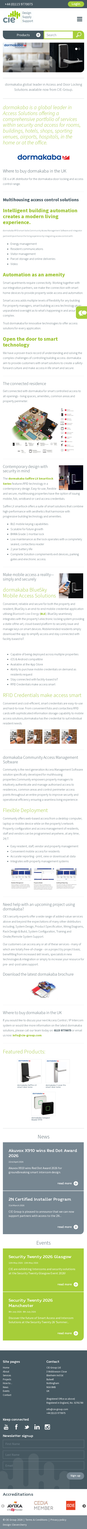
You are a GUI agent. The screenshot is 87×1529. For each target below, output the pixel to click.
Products (29, 35)
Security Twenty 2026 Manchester (31, 1303)
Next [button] (84, 1506)
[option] (16, 1506)
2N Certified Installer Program (40, 1199)
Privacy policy (58, 1519)
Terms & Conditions (36, 1519)
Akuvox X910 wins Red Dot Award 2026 (43, 1153)
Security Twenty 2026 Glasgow (40, 1256)
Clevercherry (19, 1524)
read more (65, 1183)
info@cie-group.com (27, 1035)
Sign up (75, 1475)
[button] (9, 60)
